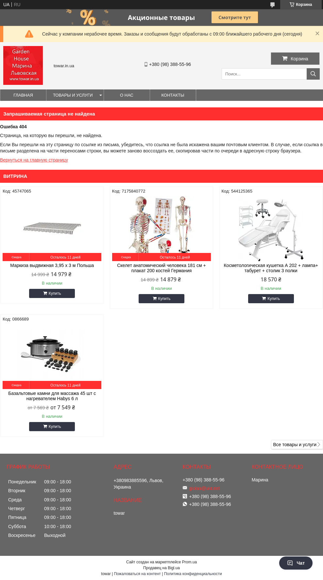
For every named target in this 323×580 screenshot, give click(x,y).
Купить (55, 293)
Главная (23, 95)
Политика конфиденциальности (193, 574)
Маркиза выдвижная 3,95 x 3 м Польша (52, 265)
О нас (126, 95)
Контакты (172, 95)
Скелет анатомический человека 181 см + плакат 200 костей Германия (161, 268)
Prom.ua (189, 562)
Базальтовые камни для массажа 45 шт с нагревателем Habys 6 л (52, 396)
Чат (296, 563)
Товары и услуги (73, 95)
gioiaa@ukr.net (204, 488)
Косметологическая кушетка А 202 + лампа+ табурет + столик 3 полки (271, 268)
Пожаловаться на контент (137, 574)
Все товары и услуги (294, 444)
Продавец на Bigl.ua (161, 568)
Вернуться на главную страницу (34, 160)
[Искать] (313, 74)
